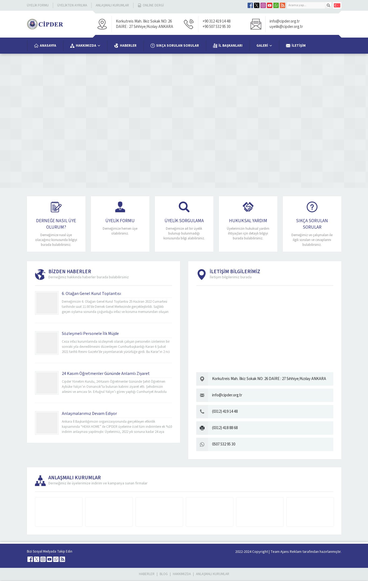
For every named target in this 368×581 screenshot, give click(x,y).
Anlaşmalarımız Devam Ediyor (89, 414)
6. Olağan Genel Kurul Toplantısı (91, 294)
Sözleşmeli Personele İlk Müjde (90, 334)
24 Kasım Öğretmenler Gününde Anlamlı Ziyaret (106, 374)
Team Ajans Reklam (286, 552)
